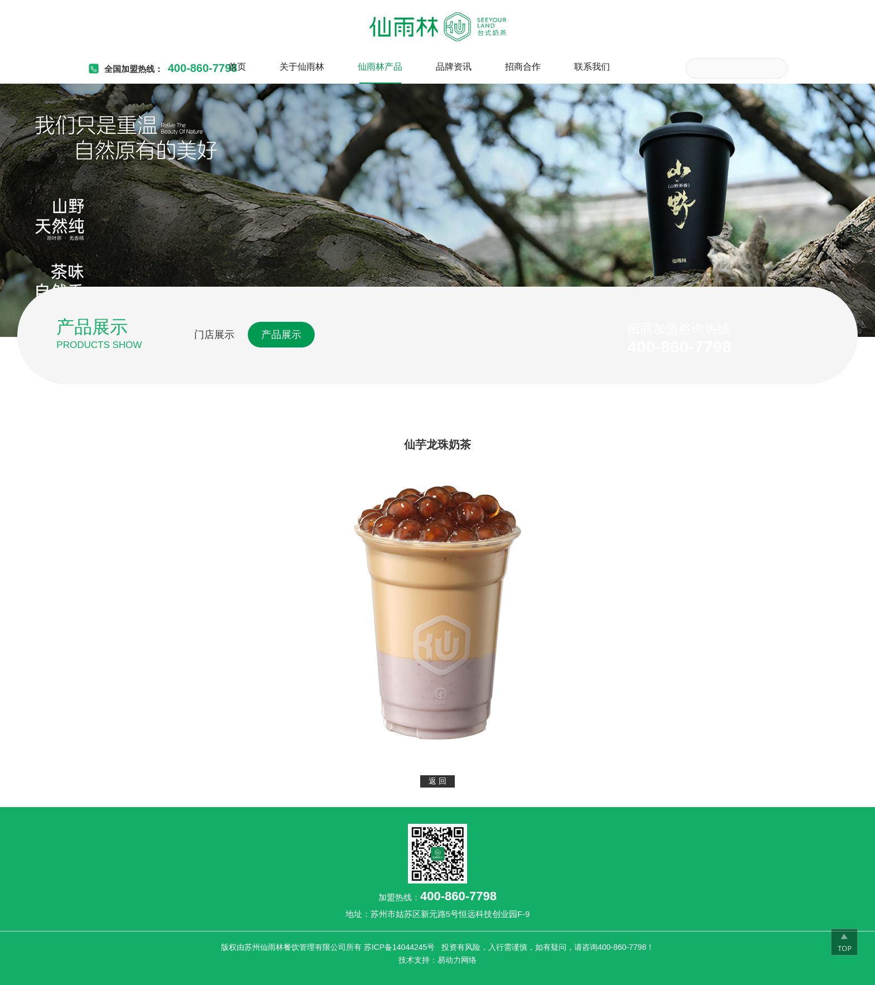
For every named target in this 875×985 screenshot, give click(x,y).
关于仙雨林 (302, 66)
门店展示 (214, 334)
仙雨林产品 (380, 66)
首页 (237, 66)
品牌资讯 (454, 66)
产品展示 (281, 334)
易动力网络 (457, 959)
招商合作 (523, 66)
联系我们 (592, 66)
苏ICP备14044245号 (399, 947)
